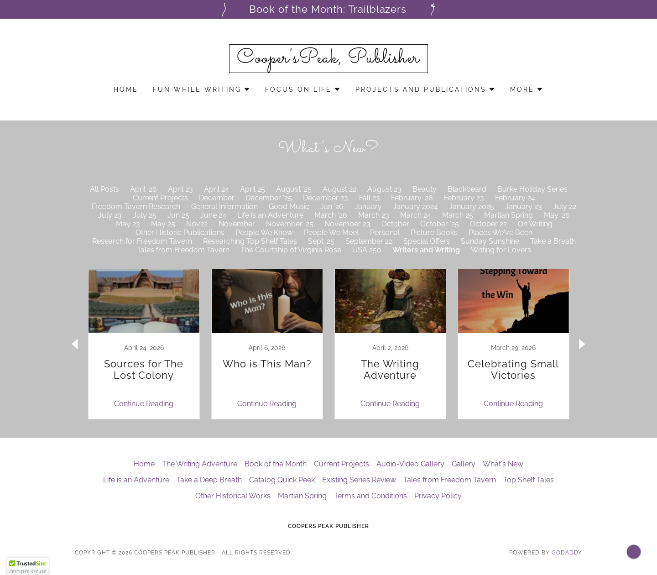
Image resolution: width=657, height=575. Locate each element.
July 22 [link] (564, 206)
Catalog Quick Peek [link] (282, 480)
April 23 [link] (180, 189)
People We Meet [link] (331, 232)
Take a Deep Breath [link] (209, 480)
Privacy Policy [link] (438, 495)
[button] (201, 89)
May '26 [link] (557, 215)
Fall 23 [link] (369, 197)
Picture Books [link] (434, 232)
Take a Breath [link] (553, 241)
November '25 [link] (289, 224)
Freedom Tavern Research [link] (136, 206)
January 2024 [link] (415, 206)
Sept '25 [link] (321, 241)
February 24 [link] (515, 197)
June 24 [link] (213, 215)
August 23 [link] (384, 189)
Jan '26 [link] (332, 206)
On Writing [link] (535, 224)
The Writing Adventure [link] (199, 464)
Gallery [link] (463, 464)
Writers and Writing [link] (426, 250)
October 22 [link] (488, 224)
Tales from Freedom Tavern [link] (183, 250)
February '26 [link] (412, 197)
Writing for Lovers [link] (501, 250)
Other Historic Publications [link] (180, 232)
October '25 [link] (439, 224)
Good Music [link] (289, 206)
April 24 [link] (216, 189)
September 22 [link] (368, 241)
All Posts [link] (104, 189)
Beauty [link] (424, 189)
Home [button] (144, 464)
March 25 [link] (457, 215)
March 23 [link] (373, 215)
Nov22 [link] (197, 224)
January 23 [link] (523, 206)
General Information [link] (224, 206)
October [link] (395, 224)
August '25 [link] (294, 189)
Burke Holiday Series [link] (532, 189)
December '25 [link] (268, 197)
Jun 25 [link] (178, 215)
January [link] (368, 206)
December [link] (217, 197)
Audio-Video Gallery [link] (410, 464)
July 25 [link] (144, 215)
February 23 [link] (464, 197)
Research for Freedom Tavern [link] (142, 241)
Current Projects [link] (160, 197)
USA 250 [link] (366, 250)
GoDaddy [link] (567, 552)
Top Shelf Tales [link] (528, 480)
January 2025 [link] (471, 206)
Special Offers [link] (426, 241)
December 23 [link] (325, 197)
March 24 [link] (415, 215)
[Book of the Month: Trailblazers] (328, 9)
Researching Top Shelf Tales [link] (250, 241)
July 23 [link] (110, 215)
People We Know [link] (264, 232)
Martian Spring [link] (508, 215)
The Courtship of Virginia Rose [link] (290, 250)
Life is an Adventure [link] (270, 215)
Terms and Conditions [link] (370, 495)
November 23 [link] (347, 224)
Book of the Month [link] (276, 464)
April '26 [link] (143, 189)
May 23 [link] (128, 224)
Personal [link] (385, 232)
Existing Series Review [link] (359, 480)
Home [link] (126, 89)
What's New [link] (503, 464)
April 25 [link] (252, 189)
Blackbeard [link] (467, 189)
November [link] (237, 224)
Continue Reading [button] (143, 403)
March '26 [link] (330, 215)
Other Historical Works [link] (233, 495)
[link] (328, 60)
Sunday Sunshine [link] (490, 241)
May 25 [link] (163, 224)
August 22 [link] (339, 189)
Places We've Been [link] (500, 232)
